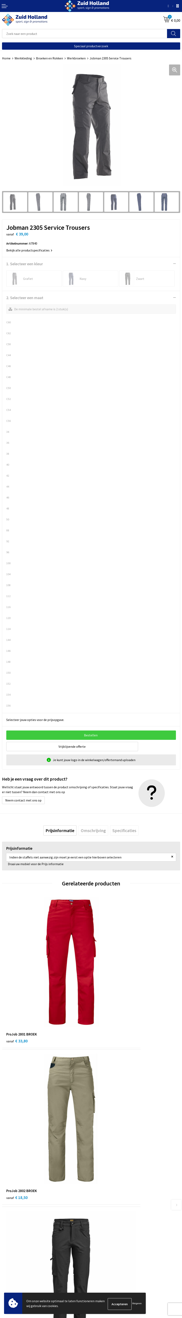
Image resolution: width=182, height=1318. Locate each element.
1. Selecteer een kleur (24, 263)
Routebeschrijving (105, 1189)
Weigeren (137, 1303)
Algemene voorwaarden (18, 1264)
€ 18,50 (106, 991)
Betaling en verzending (109, 1183)
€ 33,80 (17, 991)
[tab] (60, 830)
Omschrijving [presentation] (93, 830)
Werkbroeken (76, 58)
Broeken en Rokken (49, 58)
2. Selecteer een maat (24, 297)
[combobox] (84, 33)
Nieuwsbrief (101, 1177)
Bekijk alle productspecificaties (29, 250)
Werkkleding (23, 58)
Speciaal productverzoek (91, 46)
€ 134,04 (107, 1098)
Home (6, 58)
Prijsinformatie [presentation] (60, 830)
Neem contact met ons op (23, 800)
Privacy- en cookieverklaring (21, 1270)
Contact (98, 1171)
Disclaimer (9, 1276)
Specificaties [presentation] (124, 830)
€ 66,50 (17, 1098)
